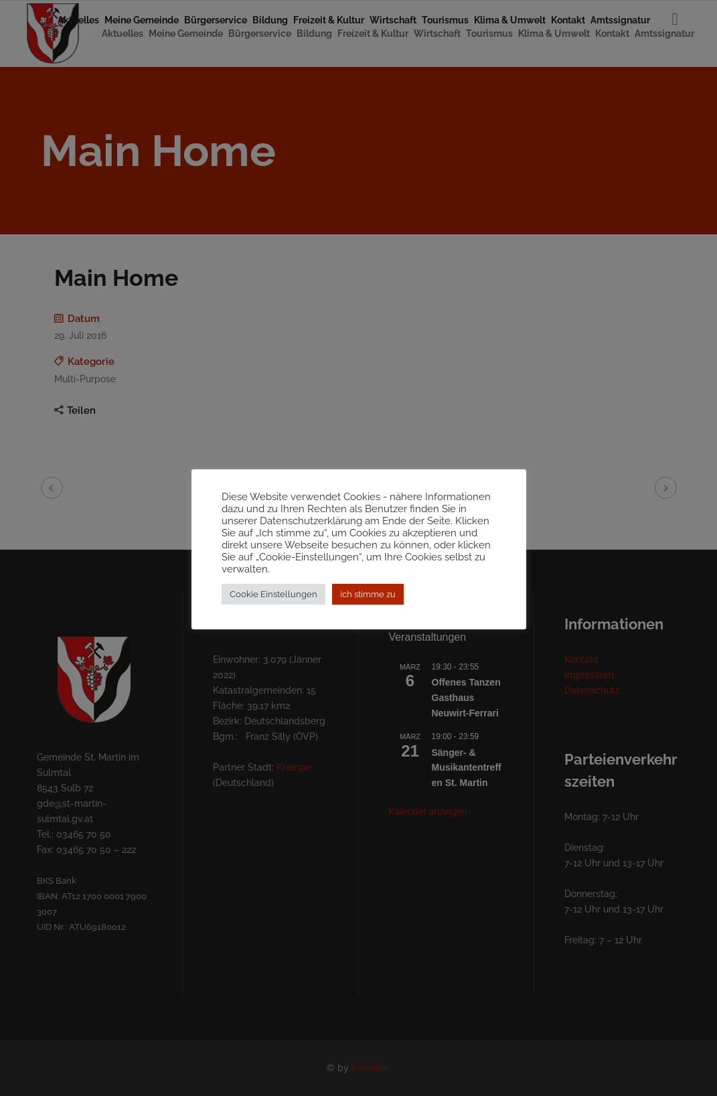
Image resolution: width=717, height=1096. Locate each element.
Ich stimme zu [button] (368, 600)
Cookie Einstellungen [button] (273, 600)
